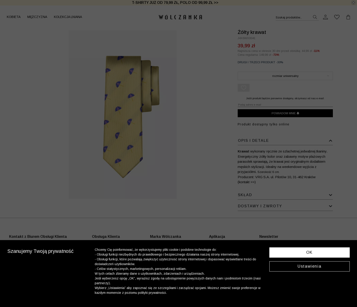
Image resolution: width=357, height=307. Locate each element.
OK (309, 252)
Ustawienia (309, 266)
